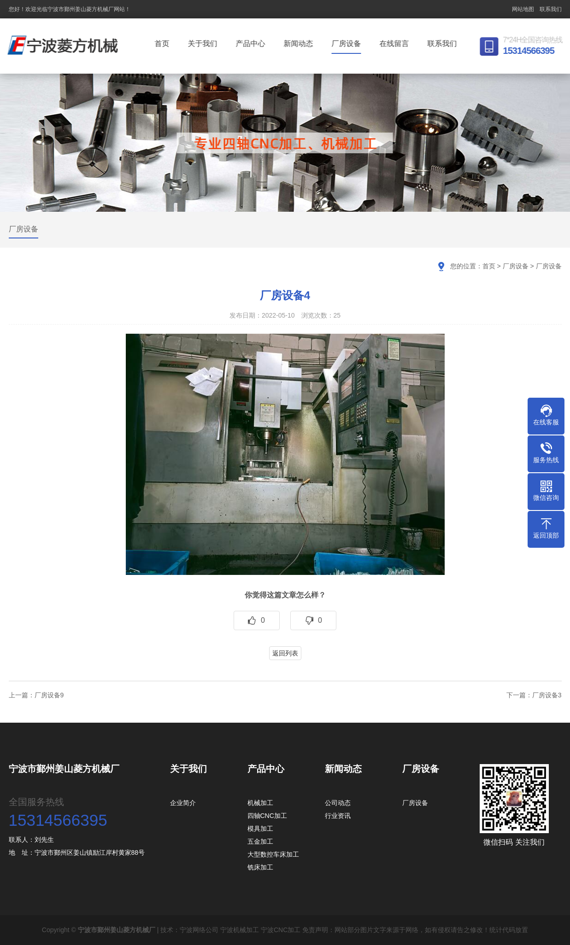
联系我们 (551, 9)
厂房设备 (347, 43)
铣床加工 (260, 867)
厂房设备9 (49, 695)
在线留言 (395, 43)
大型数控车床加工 (273, 854)
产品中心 (251, 43)
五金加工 (260, 841)
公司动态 (338, 802)
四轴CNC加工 (267, 815)
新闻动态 (299, 43)
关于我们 (203, 43)
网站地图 (523, 9)
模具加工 (260, 828)
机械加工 (260, 802)
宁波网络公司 (199, 929)
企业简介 (183, 802)
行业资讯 (338, 815)
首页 (163, 43)
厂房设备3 (547, 695)
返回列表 (285, 653)
